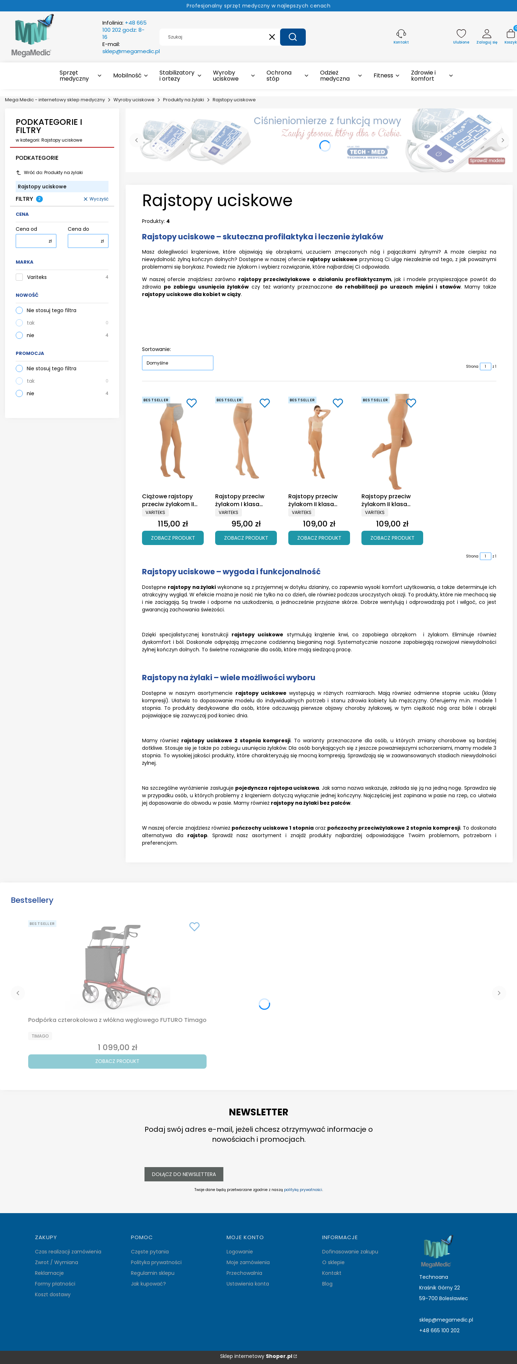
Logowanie (240, 1251)
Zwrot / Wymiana (56, 1262)
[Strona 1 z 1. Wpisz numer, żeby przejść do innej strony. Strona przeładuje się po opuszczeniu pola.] (485, 366)
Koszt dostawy (53, 1294)
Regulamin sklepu (152, 1273)
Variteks (37, 277)
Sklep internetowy (256, 1356)
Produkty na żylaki (183, 99)
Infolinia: (124, 30)
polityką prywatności (303, 1189)
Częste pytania (150, 1251)
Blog (327, 1283)
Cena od (26, 229)
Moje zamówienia (248, 1262)
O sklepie (333, 1262)
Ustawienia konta (248, 1283)
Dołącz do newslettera (184, 1173)
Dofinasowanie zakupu (350, 1251)
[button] (293, 37)
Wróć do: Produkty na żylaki (49, 172)
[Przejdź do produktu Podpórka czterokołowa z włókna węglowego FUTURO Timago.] (117, 965)
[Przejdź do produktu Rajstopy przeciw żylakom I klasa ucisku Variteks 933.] (246, 442)
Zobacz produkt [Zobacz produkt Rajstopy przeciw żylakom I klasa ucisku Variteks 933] (246, 537)
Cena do (78, 229)
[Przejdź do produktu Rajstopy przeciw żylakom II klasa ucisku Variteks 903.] (319, 442)
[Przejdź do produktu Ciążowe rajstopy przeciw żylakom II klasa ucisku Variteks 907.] (173, 442)
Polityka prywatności (156, 1262)
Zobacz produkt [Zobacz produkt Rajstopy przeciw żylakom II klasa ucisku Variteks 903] (319, 537)
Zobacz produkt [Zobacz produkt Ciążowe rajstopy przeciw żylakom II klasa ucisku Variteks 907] (173, 537)
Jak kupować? (148, 1283)
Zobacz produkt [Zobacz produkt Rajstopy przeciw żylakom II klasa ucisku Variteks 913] (392, 537)
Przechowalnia (244, 1273)
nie (30, 335)
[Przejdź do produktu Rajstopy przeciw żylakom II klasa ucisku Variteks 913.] (392, 442)
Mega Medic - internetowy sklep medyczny (55, 99)
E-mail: (131, 48)
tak (31, 322)
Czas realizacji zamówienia (68, 1251)
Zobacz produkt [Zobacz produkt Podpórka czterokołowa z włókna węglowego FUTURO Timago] (117, 1061)
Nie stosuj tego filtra (51, 310)
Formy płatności (55, 1283)
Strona (472, 366)
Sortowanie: (156, 349)
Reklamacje (49, 1273)
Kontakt (331, 1273)
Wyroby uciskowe (133, 99)
